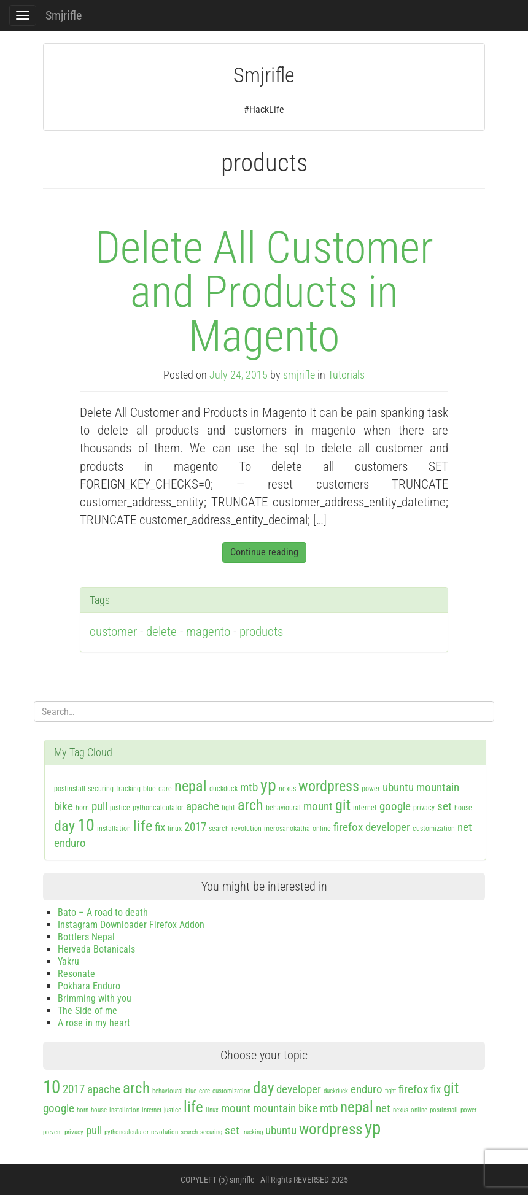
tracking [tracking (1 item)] (128, 788)
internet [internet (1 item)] (365, 807)
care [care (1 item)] (165, 788)
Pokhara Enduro (89, 986)
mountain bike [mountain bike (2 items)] (285, 1108)
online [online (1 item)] (322, 828)
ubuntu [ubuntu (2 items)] (398, 787)
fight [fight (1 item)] (228, 807)
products (261, 631)
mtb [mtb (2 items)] (249, 787)
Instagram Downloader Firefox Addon (131, 924)
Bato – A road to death (103, 912)
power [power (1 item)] (371, 788)
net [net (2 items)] (464, 827)
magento (208, 631)
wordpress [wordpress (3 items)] (328, 786)
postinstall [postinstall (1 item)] (69, 788)
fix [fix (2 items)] (160, 827)
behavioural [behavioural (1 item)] (283, 807)
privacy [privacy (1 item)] (424, 807)
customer (113, 631)
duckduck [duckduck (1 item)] (223, 788)
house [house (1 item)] (463, 807)
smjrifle (299, 375)
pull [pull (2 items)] (99, 806)
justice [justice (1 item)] (120, 807)
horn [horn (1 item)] (82, 807)
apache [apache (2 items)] (202, 806)
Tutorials (346, 375)
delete (161, 631)
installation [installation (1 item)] (114, 828)
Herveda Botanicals (96, 949)
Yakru (68, 961)
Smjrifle (63, 15)
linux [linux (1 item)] (175, 828)
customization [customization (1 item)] (434, 828)
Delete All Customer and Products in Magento (264, 292)
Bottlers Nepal (86, 937)
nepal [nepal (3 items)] (190, 786)
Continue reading (264, 552)
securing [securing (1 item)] (101, 788)
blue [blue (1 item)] (149, 788)
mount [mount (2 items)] (318, 806)
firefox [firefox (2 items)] (348, 827)
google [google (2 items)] (395, 806)
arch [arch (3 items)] (250, 805)
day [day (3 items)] (64, 826)
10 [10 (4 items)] (86, 825)
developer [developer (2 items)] (387, 827)
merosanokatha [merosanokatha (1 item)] (287, 828)
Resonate (76, 974)
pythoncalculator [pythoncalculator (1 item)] (158, 807)
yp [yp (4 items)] (268, 785)
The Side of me (87, 1010)
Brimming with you (94, 998)
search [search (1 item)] (219, 828)
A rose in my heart (94, 1023)
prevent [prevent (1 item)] (52, 1132)
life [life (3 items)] (142, 826)
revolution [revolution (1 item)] (246, 828)
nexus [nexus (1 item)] (287, 788)
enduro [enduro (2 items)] (70, 843)
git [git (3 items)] (343, 805)
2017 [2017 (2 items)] (195, 827)
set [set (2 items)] (444, 806)
